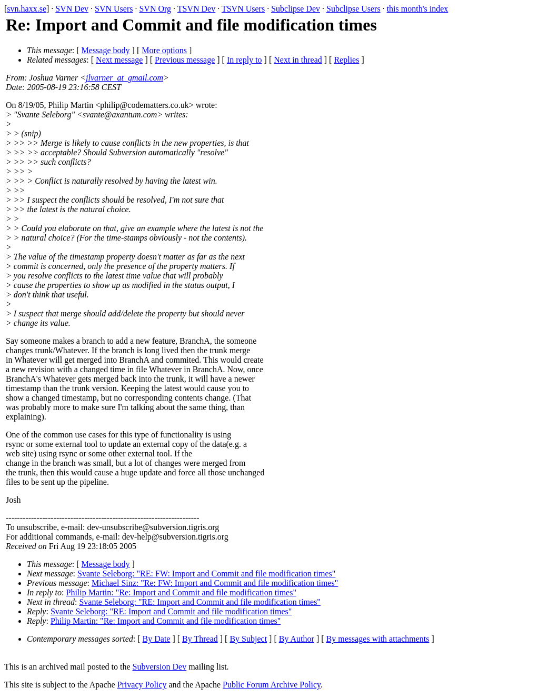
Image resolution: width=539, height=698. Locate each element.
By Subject (248, 638)
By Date (157, 638)
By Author (296, 638)
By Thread (200, 638)
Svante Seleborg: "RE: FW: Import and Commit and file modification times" (206, 573)
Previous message (185, 59)
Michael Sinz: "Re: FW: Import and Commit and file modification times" (215, 583)
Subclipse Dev (295, 8)
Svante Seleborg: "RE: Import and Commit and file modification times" (199, 601)
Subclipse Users (353, 8)
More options (164, 50)
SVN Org (155, 8)
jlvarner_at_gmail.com (124, 77)
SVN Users (114, 8)
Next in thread (298, 59)
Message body (106, 50)
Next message (119, 59)
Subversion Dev (160, 666)
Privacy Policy (142, 684)
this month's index (417, 8)
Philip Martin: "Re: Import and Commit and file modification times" (181, 592)
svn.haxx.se (26, 8)
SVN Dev (71, 8)
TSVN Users (243, 8)
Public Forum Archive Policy (272, 684)
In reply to (244, 59)
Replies (346, 59)
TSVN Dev (196, 8)
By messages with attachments (378, 638)
